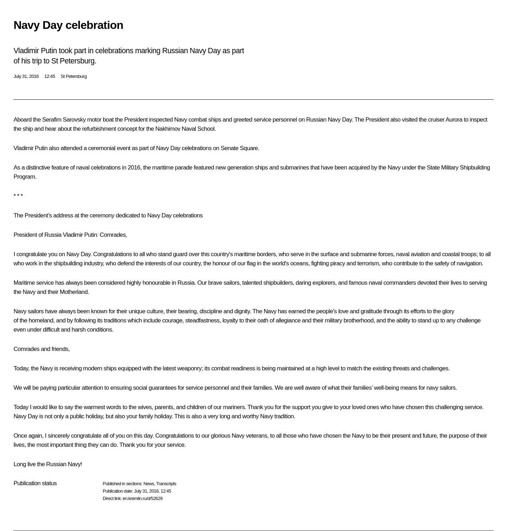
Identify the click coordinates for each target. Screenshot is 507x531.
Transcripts (166, 483)
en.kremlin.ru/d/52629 (142, 498)
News (148, 483)
